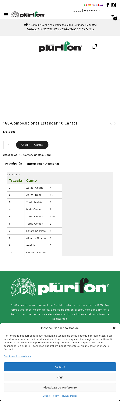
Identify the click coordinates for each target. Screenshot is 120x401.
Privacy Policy (69, 396)
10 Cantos (25, 155)
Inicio (25, 26)
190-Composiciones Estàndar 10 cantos (111, 128)
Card (44, 25)
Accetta (60, 366)
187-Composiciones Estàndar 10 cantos (115, 128)
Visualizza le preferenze (60, 387)
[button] (114, 328)
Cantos (35, 25)
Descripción (13, 163)
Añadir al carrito (32, 144)
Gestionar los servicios (17, 356)
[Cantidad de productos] (9, 145)
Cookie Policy (51, 396)
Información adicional (43, 163)
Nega (60, 377)
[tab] (14, 163)
